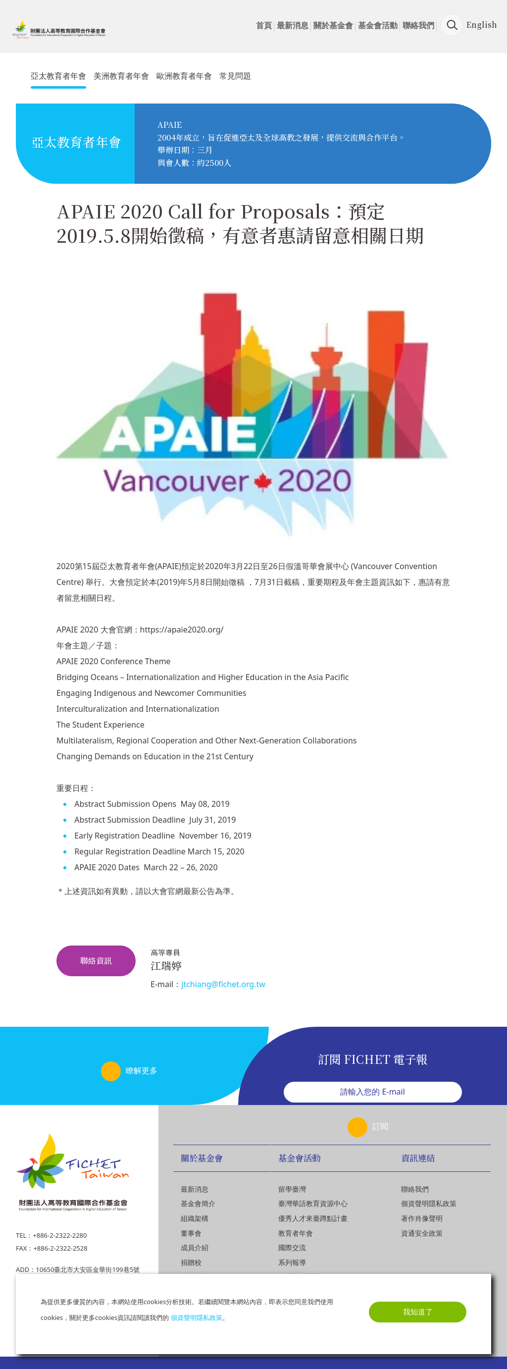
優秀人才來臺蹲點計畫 (313, 1218)
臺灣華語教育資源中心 (313, 1203)
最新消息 (292, 25)
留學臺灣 (292, 1189)
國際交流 (292, 1247)
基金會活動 (378, 25)
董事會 (191, 1233)
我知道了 (418, 1312)
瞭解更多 (141, 1070)
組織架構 (194, 1218)
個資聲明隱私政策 (428, 1203)
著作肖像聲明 (422, 1218)
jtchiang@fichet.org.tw (223, 984)
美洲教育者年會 (121, 75)
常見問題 (235, 75)
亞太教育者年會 (58, 75)
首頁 (264, 25)
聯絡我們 (418, 25)
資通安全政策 (422, 1233)
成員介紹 (194, 1247)
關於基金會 (333, 25)
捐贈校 (191, 1262)
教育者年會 (295, 1233)
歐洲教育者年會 (184, 75)
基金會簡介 (198, 1203)
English (481, 24)
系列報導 (292, 1262)
